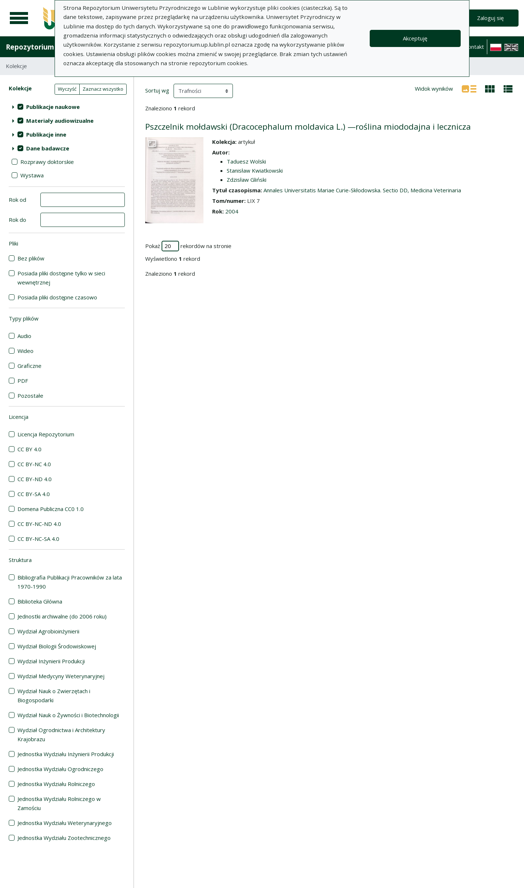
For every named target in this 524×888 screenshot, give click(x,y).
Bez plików (30, 258)
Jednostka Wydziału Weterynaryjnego (64, 822)
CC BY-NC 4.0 (34, 464)
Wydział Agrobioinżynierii (48, 631)
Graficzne (29, 365)
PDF (22, 380)
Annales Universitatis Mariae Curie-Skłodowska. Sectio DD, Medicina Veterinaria (362, 190)
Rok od (17, 199)
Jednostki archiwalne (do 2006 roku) (62, 616)
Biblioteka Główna (39, 601)
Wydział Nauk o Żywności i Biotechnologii (68, 715)
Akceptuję (415, 38)
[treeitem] (67, 106)
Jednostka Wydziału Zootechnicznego (64, 837)
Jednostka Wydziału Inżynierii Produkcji (65, 754)
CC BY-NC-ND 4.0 (39, 523)
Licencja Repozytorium (45, 434)
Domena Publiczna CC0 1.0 (50, 508)
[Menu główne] (18, 18)
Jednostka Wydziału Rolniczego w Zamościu (59, 803)
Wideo (25, 350)
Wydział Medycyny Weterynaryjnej (60, 676)
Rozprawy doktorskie (47, 161)
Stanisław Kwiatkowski (255, 170)
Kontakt (474, 46)
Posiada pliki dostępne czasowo (57, 297)
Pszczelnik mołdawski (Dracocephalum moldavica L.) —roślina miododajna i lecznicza (308, 126)
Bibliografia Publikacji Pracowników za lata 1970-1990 (69, 582)
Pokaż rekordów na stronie (188, 246)
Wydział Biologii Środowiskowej (56, 646)
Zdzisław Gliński (246, 179)
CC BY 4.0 (29, 449)
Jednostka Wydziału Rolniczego (56, 783)
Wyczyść (67, 89)
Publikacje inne (46, 134)
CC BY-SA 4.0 (33, 494)
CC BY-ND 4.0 (34, 479)
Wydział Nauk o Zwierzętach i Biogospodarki (53, 695)
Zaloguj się (490, 17)
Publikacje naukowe (53, 106)
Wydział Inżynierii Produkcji (51, 661)
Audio (24, 335)
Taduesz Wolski (246, 161)
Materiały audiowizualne (60, 120)
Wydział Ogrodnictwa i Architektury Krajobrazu (61, 734)
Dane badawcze (47, 148)
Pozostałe (30, 395)
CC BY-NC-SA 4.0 (38, 538)
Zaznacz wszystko (103, 89)
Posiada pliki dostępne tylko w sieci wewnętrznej (61, 278)
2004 (231, 211)
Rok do (17, 219)
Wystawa (32, 175)
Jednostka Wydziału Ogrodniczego (60, 769)
